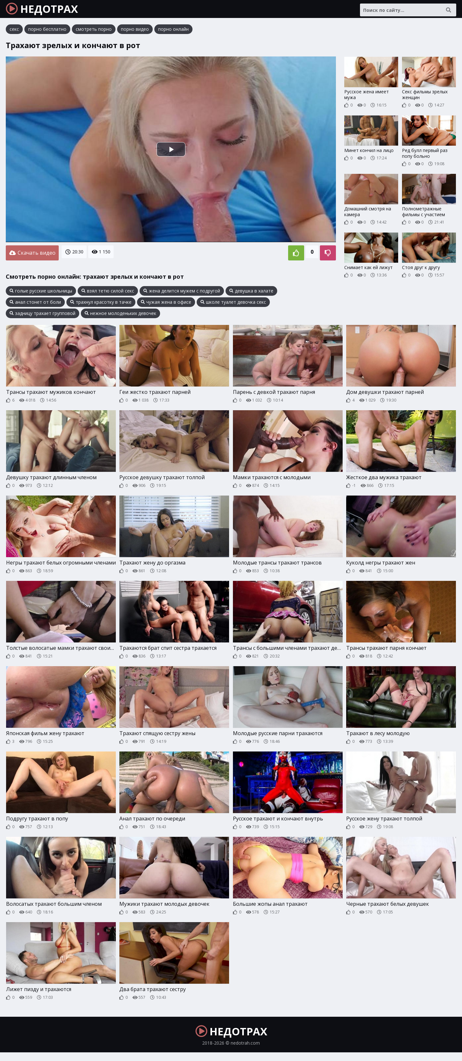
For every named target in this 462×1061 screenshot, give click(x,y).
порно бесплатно (47, 33)
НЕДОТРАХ (48, 11)
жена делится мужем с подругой (181, 293)
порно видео (135, 33)
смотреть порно (94, 33)
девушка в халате (251, 293)
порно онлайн (173, 33)
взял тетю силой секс (107, 293)
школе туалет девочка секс (233, 304)
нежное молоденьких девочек (120, 315)
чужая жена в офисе (166, 304)
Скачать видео (32, 256)
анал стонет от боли (35, 304)
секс (14, 33)
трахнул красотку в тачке (101, 304)
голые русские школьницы (41, 293)
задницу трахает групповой (42, 315)
